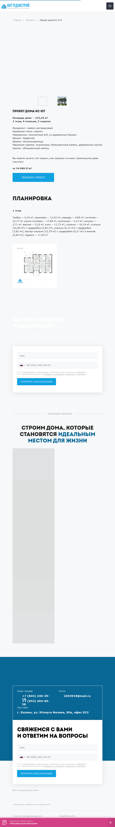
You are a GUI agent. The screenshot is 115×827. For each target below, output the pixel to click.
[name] (57, 355)
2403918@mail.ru (77, 696)
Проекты (30, 20)
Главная (17, 20)
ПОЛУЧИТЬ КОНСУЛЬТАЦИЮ (36, 381)
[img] (15, 6)
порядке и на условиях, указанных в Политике (64, 374)
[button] (33, 177)
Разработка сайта (67, 816)
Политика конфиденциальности (27, 816)
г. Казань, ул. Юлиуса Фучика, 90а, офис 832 (53, 712)
